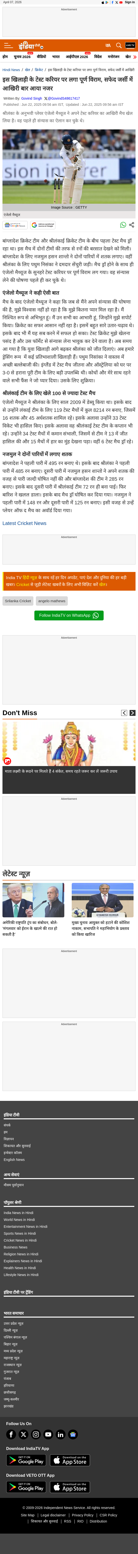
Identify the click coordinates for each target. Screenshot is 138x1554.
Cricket (22, 584)
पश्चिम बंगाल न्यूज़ (15, 1337)
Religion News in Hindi (21, 1254)
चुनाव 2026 (22, 57)
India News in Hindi (18, 1213)
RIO (80, 1521)
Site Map (27, 1515)
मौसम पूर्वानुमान (14, 1185)
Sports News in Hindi (20, 1233)
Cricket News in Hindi (20, 1240)
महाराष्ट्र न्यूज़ (11, 1358)
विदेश (98, 57)
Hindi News (11, 70)
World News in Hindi (19, 1220)
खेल (27, 70)
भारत (56, 57)
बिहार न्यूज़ (10, 1344)
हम (5, 1132)
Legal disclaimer (53, 1515)
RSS (67, 1521)
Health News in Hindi (20, 1268)
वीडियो (41, 57)
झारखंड (8, 1406)
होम (5, 57)
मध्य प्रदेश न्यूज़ (13, 1351)
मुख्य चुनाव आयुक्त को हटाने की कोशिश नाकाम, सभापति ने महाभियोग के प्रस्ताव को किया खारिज (101, 894)
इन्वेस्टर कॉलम (13, 1153)
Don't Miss (19, 713)
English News (14, 1160)
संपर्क (7, 1125)
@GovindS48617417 (64, 98)
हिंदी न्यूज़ (30, 577)
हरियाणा (9, 1385)
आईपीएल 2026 (77, 57)
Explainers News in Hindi (23, 1261)
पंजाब (7, 1379)
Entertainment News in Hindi (25, 1227)
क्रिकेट (39, 70)
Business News (15, 1247)
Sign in (130, 2)
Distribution (98, 1521)
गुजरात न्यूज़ (11, 1372)
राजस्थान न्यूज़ (13, 1365)
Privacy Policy (82, 1515)
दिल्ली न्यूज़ (11, 1330)
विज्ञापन (9, 1139)
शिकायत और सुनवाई (17, 1146)
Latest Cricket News (24, 523)
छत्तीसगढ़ (10, 1392)
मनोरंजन (113, 57)
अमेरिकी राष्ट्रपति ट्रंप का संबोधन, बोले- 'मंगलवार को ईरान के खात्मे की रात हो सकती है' (30, 894)
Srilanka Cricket (18, 601)
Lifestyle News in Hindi (21, 1275)
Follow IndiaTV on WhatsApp (69, 615)
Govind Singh (31, 98)
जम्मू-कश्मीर (11, 1399)
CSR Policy (108, 1515)
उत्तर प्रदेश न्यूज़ (13, 1323)
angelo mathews (51, 601)
